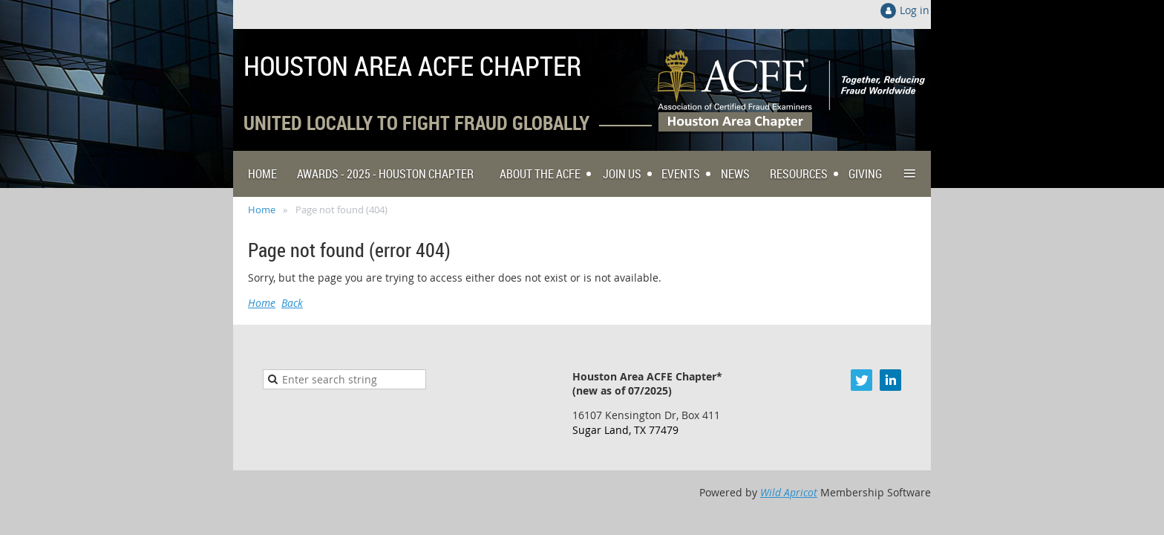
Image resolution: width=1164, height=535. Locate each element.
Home (261, 209)
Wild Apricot (788, 492)
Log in (914, 10)
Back (292, 303)
